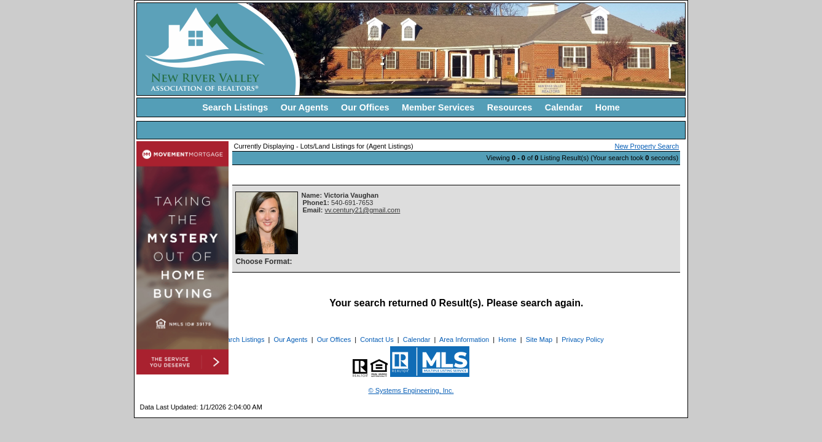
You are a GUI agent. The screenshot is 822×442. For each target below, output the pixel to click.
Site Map (539, 339)
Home (607, 107)
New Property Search (647, 146)
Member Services (438, 107)
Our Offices (365, 107)
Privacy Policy (582, 339)
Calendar (564, 107)
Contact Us (376, 339)
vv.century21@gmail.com (363, 210)
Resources (510, 107)
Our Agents (305, 107)
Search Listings (235, 107)
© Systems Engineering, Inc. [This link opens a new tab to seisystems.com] (411, 390)
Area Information (464, 339)
